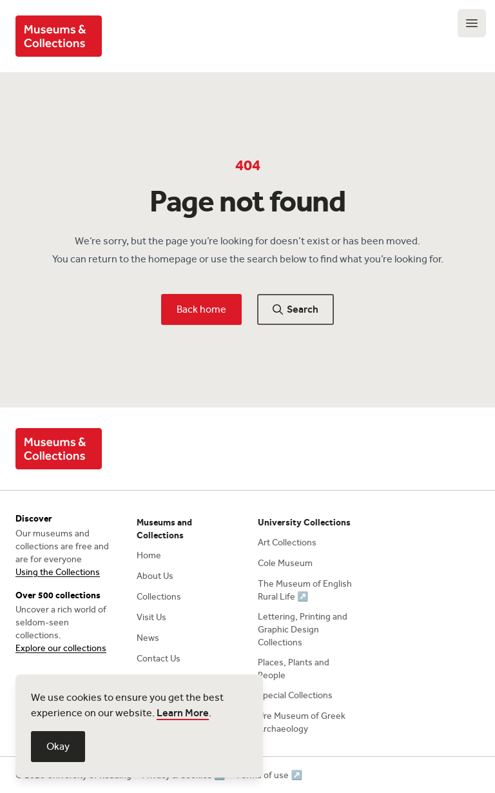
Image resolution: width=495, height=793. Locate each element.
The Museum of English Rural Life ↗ (305, 590)
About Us (155, 576)
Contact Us (158, 658)
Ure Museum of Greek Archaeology (301, 722)
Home (149, 555)
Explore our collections (60, 648)
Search (295, 309)
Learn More (183, 713)
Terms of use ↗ (268, 775)
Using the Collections (57, 572)
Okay (58, 746)
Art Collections (287, 542)
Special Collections (295, 695)
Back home (201, 309)
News (148, 637)
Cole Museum (285, 563)
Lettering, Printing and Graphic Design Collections (302, 629)
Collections (159, 596)
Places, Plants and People (293, 669)
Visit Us (151, 617)
